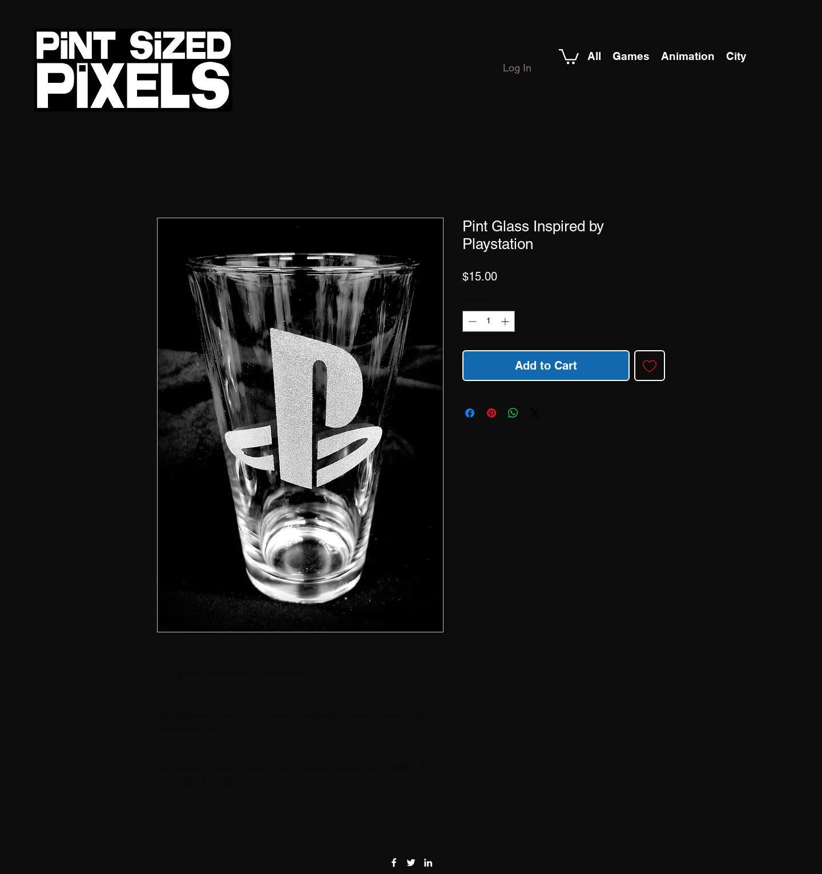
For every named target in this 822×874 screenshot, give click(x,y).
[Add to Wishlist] (649, 365)
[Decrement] (471, 321)
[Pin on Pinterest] (491, 413)
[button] (569, 55)
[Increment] (506, 321)
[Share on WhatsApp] (513, 413)
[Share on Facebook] (470, 413)
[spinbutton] (488, 321)
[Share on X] (535, 413)
